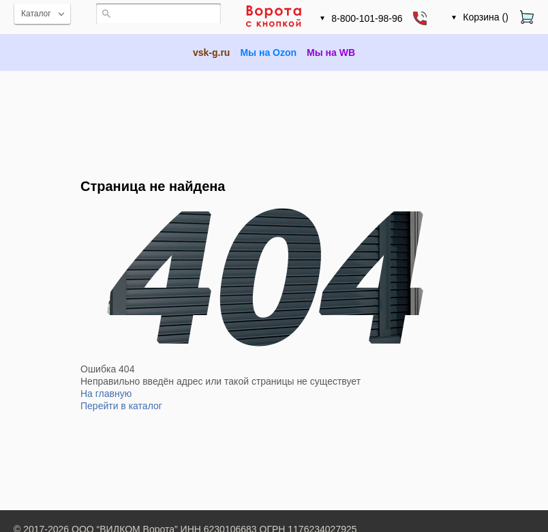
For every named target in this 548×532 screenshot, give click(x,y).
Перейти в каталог (121, 405)
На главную (106, 393)
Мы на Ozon (268, 52)
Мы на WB (331, 52)
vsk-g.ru (211, 52)
